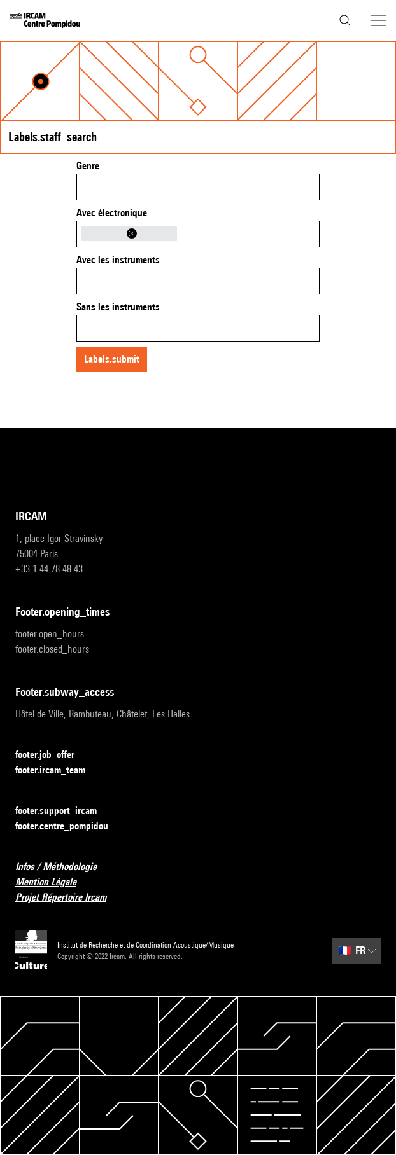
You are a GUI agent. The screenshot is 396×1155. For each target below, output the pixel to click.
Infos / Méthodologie (63, 867)
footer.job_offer (52, 755)
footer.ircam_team (58, 770)
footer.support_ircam (63, 811)
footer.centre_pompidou (69, 826)
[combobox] (198, 187)
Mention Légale (53, 882)
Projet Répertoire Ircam (68, 897)
